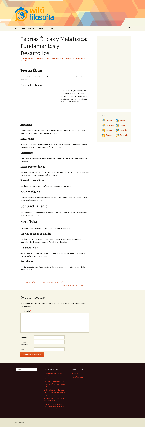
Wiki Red (42, 28)
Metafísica (76, 58)
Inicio (15, 28)
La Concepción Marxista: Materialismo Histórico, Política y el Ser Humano (54, 398)
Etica (63, 58)
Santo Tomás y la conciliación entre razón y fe (42, 282)
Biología (121, 120)
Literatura (121, 125)
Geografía (108, 125)
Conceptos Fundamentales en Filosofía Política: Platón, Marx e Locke (54, 384)
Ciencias (107, 120)
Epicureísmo (57, 58)
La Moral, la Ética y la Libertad (74, 285)
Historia (107, 130)
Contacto (53, 28)
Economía (122, 135)
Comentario (25, 311)
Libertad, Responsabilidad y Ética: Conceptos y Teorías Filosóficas (53, 375)
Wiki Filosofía (19, 422)
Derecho (107, 135)
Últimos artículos (28, 28)
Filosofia (69, 58)
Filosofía (121, 130)
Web (22, 349)
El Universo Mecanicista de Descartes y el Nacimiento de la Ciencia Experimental (54, 406)
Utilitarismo (29, 61)
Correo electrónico (25, 343)
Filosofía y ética (43, 58)
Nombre (24, 337)
